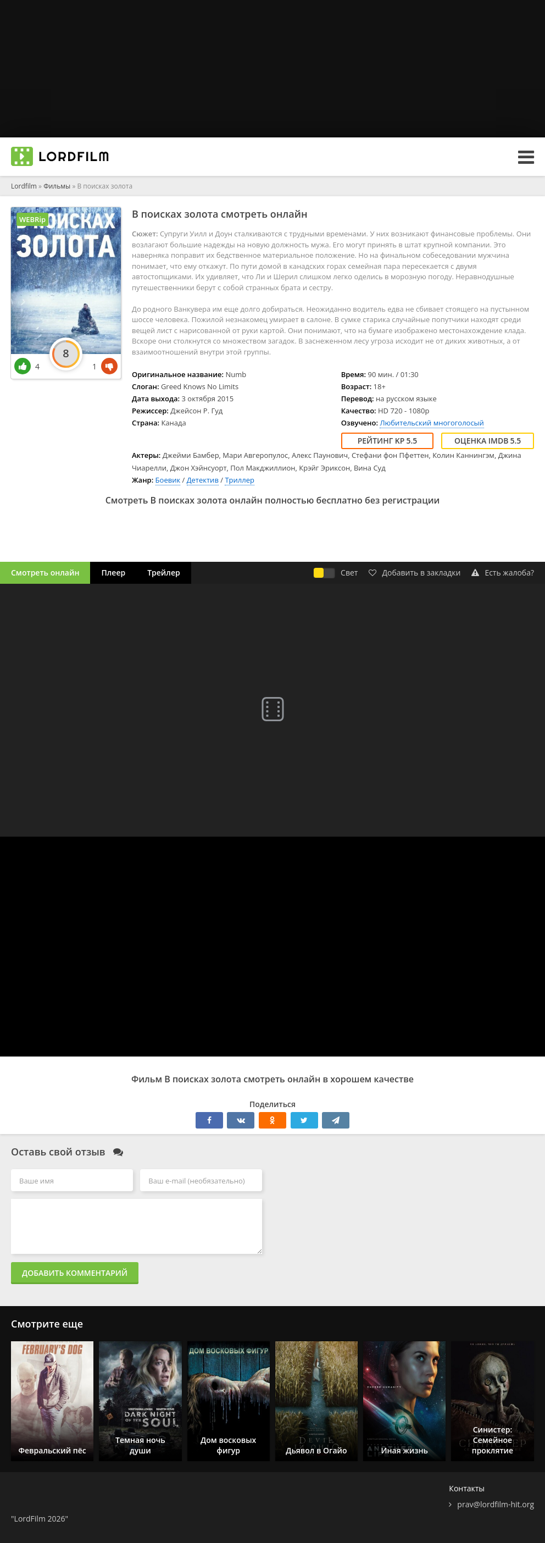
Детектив (203, 480)
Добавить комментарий (74, 1273)
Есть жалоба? (502, 572)
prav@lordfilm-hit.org (495, 1504)
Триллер (239, 480)
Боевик (168, 480)
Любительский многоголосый (431, 423)
